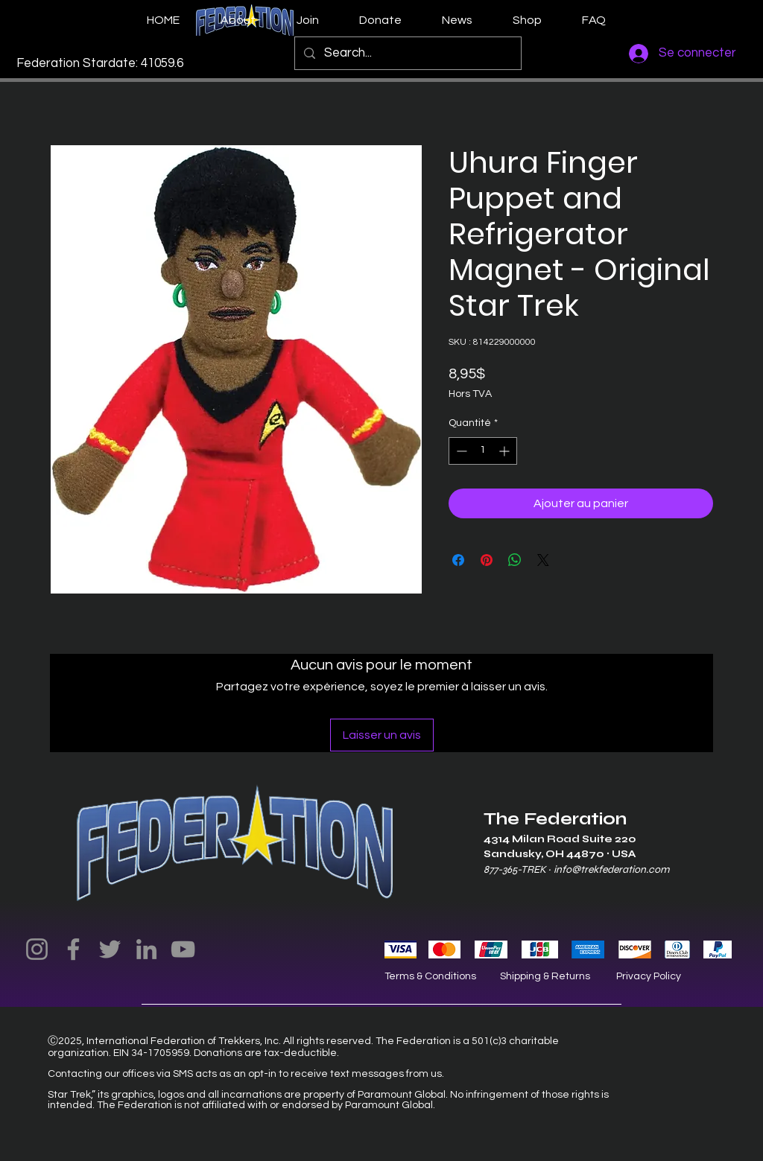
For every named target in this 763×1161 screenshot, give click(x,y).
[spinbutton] (482, 451)
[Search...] (407, 53)
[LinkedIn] (146, 949)
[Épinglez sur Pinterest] (487, 560)
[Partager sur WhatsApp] (515, 560)
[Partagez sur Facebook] (458, 560)
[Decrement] (460, 451)
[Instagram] (36, 949)
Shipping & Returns (545, 976)
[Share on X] (543, 560)
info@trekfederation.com (611, 869)
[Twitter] (109, 949)
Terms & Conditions (430, 976)
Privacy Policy (648, 976)
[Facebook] (73, 949)
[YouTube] (182, 949)
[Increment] (505, 451)
